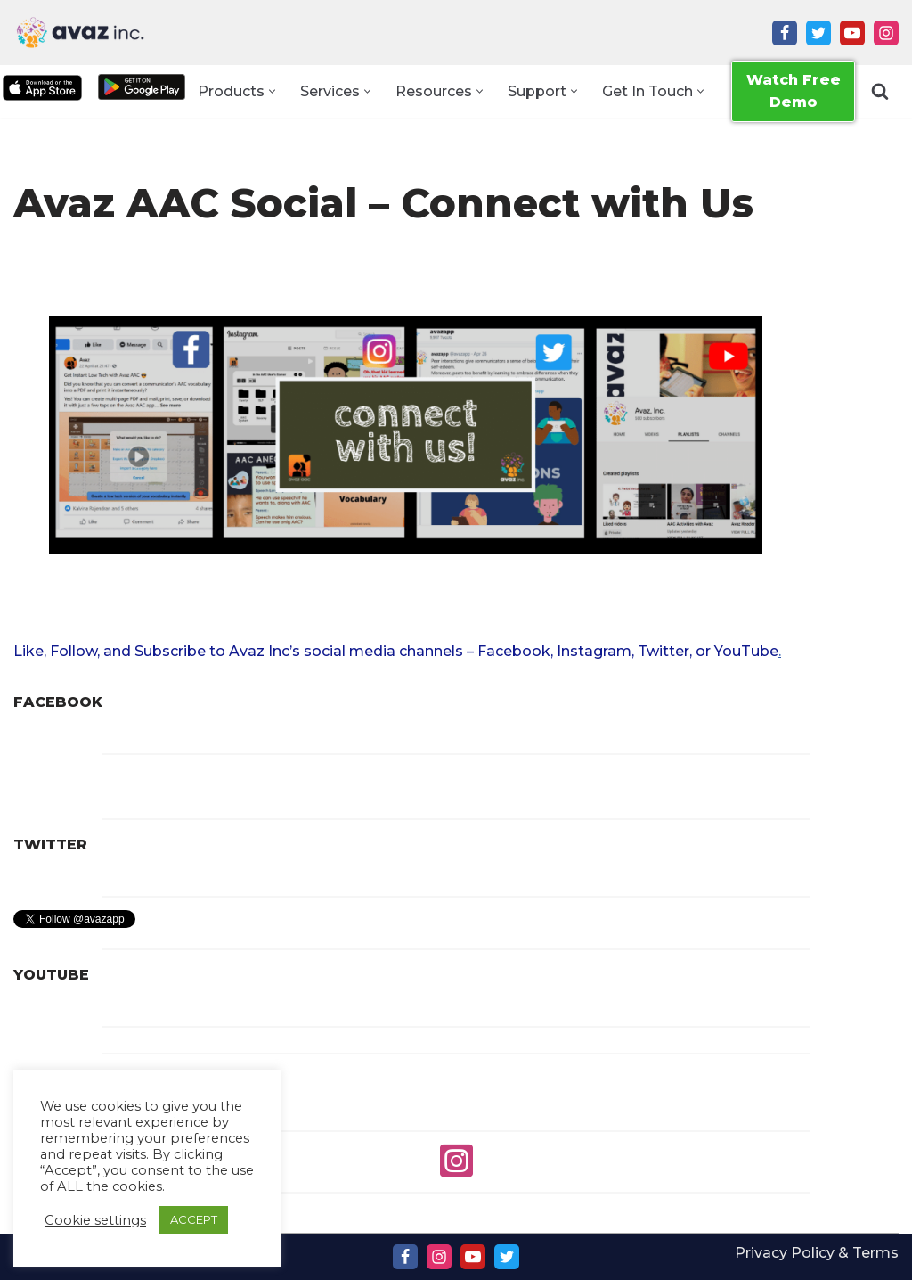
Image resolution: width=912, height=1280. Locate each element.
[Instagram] (886, 33)
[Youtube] (852, 33)
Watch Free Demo (793, 91)
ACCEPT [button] (193, 1219)
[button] (272, 91)
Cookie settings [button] (95, 1220)
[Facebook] (784, 33)
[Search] (880, 92)
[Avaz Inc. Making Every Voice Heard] (80, 32)
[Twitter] (818, 33)
